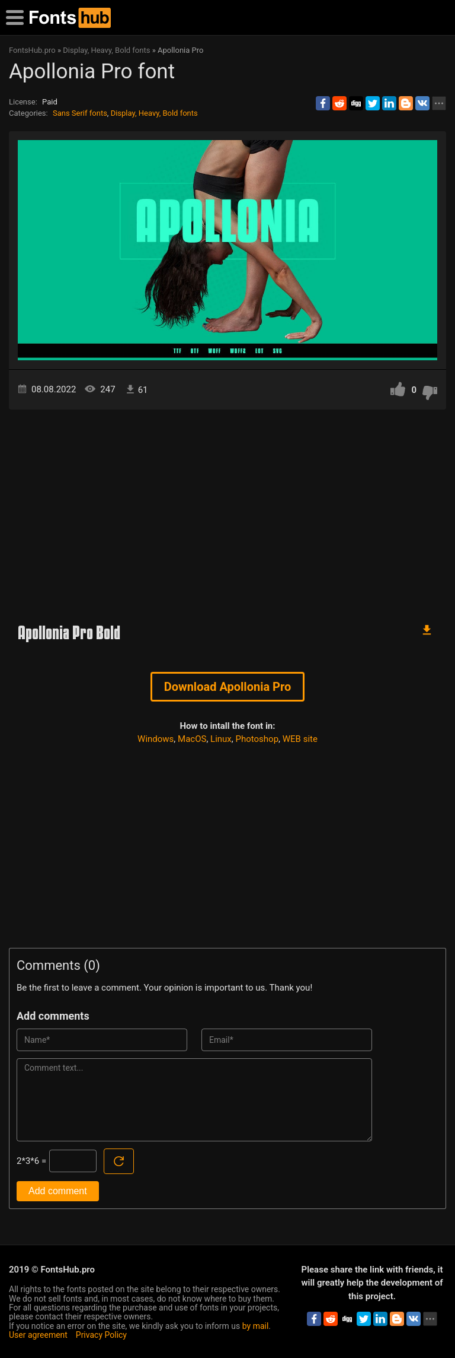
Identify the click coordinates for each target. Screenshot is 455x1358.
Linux (221, 739)
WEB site (300, 739)
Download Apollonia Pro (227, 687)
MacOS (192, 739)
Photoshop (257, 739)
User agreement (38, 1335)
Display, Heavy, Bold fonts (154, 113)
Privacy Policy (101, 1335)
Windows (155, 739)
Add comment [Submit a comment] (57, 1191)
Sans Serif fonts (80, 113)
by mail (255, 1326)
